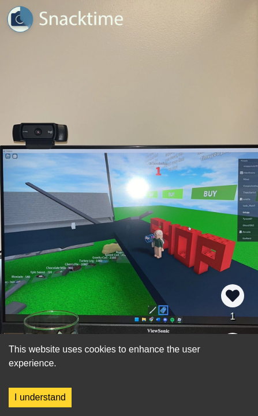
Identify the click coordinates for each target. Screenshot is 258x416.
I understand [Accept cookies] (40, 397)
